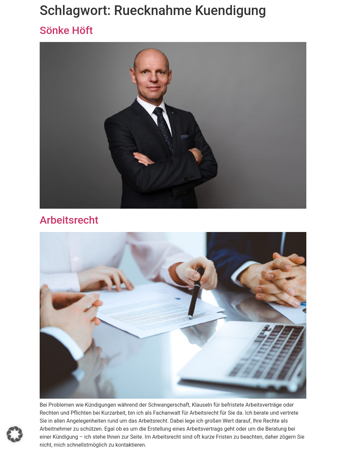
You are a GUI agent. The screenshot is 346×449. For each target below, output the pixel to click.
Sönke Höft (66, 30)
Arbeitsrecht (69, 220)
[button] (14, 434)
